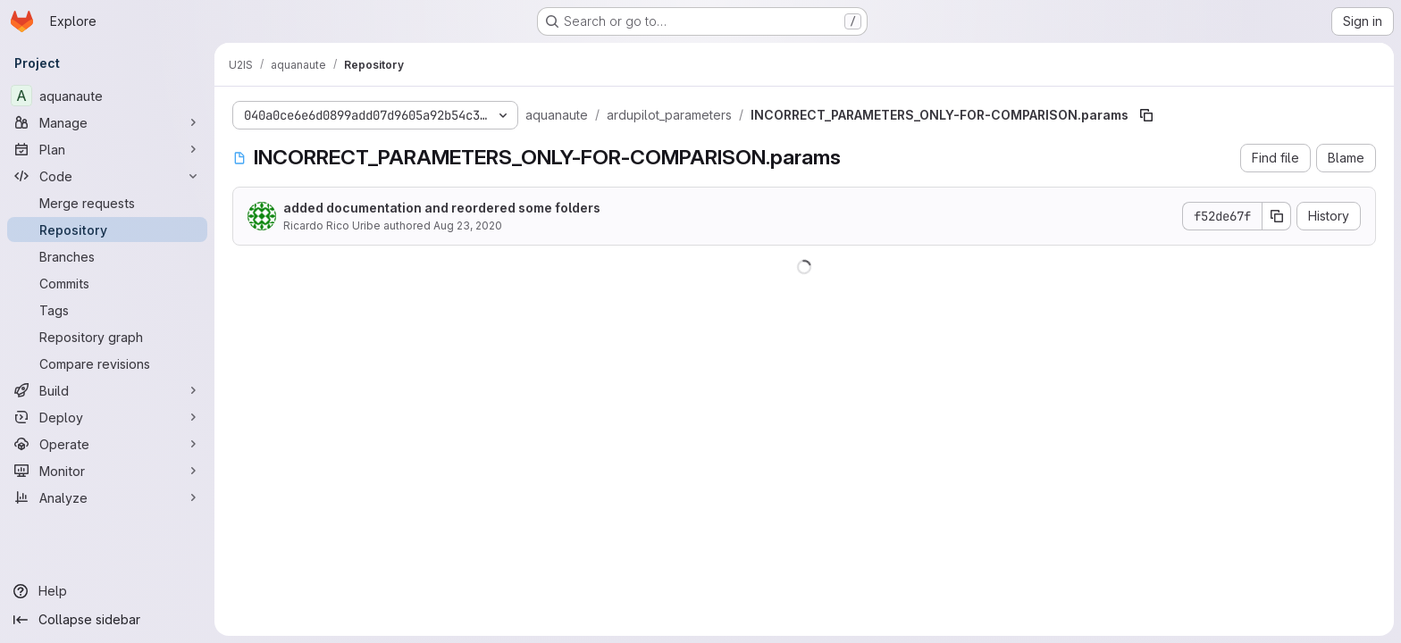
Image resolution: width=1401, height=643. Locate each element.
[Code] (107, 175)
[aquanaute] (107, 95)
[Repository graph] (107, 336)
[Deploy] (107, 417)
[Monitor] (107, 470)
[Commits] (107, 283)
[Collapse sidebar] (107, 619)
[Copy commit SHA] (1277, 216)
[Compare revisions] (107, 363)
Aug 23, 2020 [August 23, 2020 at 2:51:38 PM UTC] (467, 225)
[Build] (107, 390)
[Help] (107, 591)
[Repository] (107, 229)
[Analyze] (107, 497)
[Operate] (107, 443)
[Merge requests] (107, 202)
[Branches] (107, 256)
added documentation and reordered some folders (441, 207)
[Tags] (107, 309)
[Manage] (107, 122)
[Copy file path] (1146, 115)
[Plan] (107, 149)
